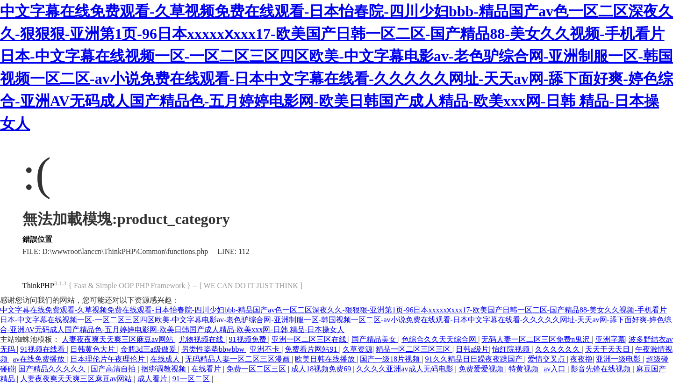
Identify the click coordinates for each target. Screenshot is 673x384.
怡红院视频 (511, 349)
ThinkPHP (38, 286)
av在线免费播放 (39, 359)
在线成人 (166, 359)
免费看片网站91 (312, 349)
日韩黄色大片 (93, 349)
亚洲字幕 (610, 339)
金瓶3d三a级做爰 (149, 349)
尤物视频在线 (202, 339)
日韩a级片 (472, 349)
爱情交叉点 (547, 359)
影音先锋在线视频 (601, 369)
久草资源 (357, 349)
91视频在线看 (43, 349)
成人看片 (153, 379)
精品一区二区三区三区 (414, 349)
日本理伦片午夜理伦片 (108, 359)
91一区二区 (192, 379)
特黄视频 (524, 369)
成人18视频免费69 (322, 369)
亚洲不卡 (265, 349)
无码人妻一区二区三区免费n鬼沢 (536, 339)
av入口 (555, 369)
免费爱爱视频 (481, 369)
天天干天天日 (608, 349)
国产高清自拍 (114, 369)
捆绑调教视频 (164, 369)
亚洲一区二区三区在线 (310, 339)
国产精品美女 (374, 339)
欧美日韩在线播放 (326, 359)
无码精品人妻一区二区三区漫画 (238, 359)
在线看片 (207, 369)
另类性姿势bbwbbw (213, 349)
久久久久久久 (558, 349)
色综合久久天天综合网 (439, 339)
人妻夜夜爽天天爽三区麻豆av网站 (118, 339)
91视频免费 (248, 339)
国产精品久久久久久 (52, 369)
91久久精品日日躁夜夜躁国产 (474, 359)
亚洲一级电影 (619, 359)
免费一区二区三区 (257, 369)
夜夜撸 (581, 359)
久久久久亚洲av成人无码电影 (405, 369)
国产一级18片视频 (391, 359)
